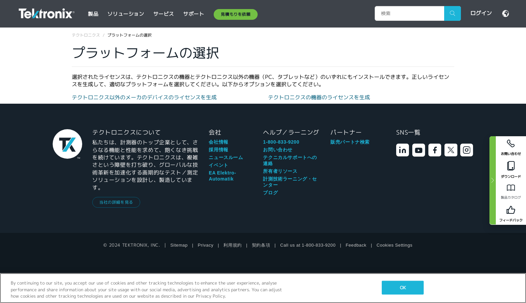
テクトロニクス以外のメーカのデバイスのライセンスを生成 (144, 97)
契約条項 (261, 245)
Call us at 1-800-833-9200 (307, 245)
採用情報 (218, 149)
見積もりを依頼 (235, 14)
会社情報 (218, 142)
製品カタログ (511, 197)
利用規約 (232, 245)
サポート (193, 13)
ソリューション (125, 13)
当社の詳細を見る (116, 202)
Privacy (206, 245)
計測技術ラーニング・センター (290, 182)
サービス (163, 13)
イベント (218, 165)
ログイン (481, 13)
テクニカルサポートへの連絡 (290, 160)
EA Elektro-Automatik (222, 176)
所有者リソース (280, 171)
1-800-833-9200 (281, 142)
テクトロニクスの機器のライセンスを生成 (319, 97)
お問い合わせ (278, 149)
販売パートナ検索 (350, 142)
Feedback (356, 245)
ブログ (270, 192)
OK (403, 287)
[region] (263, 288)
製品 (93, 13)
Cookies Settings (394, 245)
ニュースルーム (226, 157)
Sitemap (179, 245)
